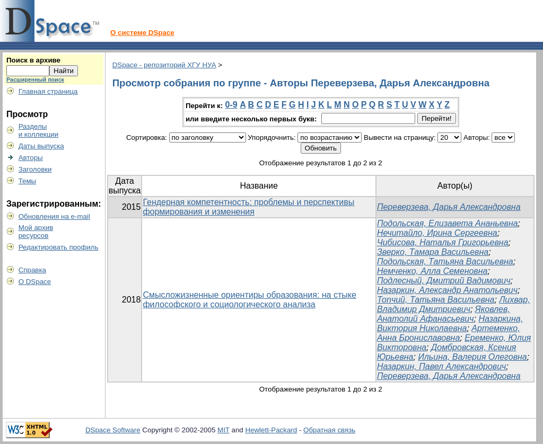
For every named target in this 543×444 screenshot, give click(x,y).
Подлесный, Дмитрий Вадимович (444, 280)
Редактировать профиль (59, 247)
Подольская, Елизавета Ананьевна (447, 223)
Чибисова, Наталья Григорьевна (443, 242)
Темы (28, 181)
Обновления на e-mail (54, 216)
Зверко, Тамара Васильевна (432, 251)
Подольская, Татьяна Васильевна (445, 261)
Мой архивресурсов (36, 231)
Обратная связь (329, 430)
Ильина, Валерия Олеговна (472, 356)
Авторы (31, 158)
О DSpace (35, 282)
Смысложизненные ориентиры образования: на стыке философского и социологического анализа (249, 299)
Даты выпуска (41, 146)
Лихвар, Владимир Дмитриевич (453, 304)
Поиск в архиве (33, 60)
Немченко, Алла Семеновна (432, 271)
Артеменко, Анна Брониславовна (448, 333)
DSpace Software (113, 430)
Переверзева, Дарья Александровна (449, 206)
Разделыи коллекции (39, 130)
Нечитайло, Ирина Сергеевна (437, 232)
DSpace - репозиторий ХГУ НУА (164, 65)
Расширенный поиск (35, 79)
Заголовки (35, 169)
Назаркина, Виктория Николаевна (450, 323)
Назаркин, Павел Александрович (441, 366)
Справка (32, 270)
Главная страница (48, 91)
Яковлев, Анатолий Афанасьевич (443, 314)
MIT (223, 430)
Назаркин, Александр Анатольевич (447, 290)
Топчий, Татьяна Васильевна (436, 299)
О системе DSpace (142, 33)
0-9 (231, 104)
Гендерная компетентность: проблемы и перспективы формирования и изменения (248, 207)
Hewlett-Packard (271, 430)
